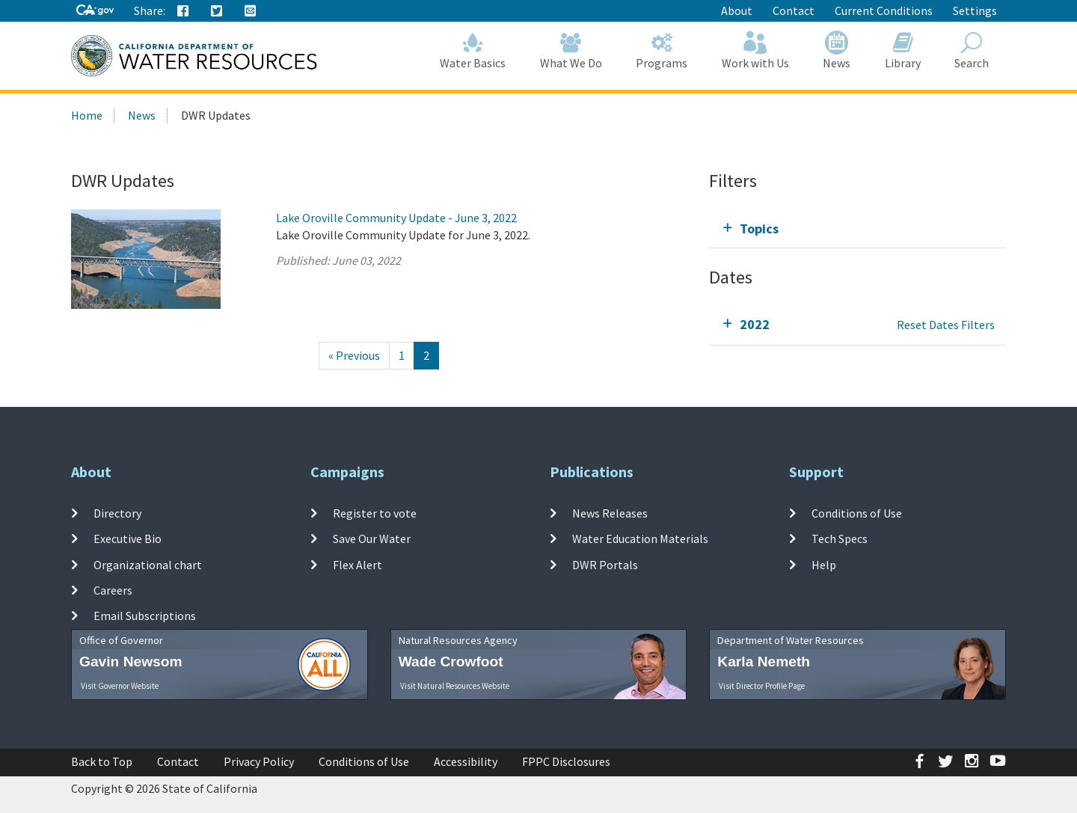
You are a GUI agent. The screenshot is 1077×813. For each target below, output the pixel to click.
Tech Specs (839, 538)
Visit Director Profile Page (762, 686)
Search (972, 50)
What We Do (571, 50)
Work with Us (755, 50)
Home (86, 115)
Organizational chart (147, 563)
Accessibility (465, 761)
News (837, 50)
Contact (793, 10)
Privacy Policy (259, 761)
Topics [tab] (759, 228)
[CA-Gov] (95, 11)
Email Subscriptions (144, 615)
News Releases (610, 513)
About (736, 10)
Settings (975, 10)
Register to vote (375, 513)
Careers (112, 590)
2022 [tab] (755, 324)
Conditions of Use (856, 513)
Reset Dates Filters (946, 324)
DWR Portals (605, 563)
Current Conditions (884, 10)
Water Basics (473, 50)
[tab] (857, 228)
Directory (117, 513)
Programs (662, 50)
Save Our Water (372, 538)
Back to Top (101, 761)
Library (903, 50)
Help (823, 563)
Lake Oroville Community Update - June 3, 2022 (396, 217)
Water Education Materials (640, 538)
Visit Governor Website (120, 686)
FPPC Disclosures (566, 761)
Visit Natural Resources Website (454, 686)
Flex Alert (357, 563)
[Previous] (354, 355)
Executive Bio (127, 538)
